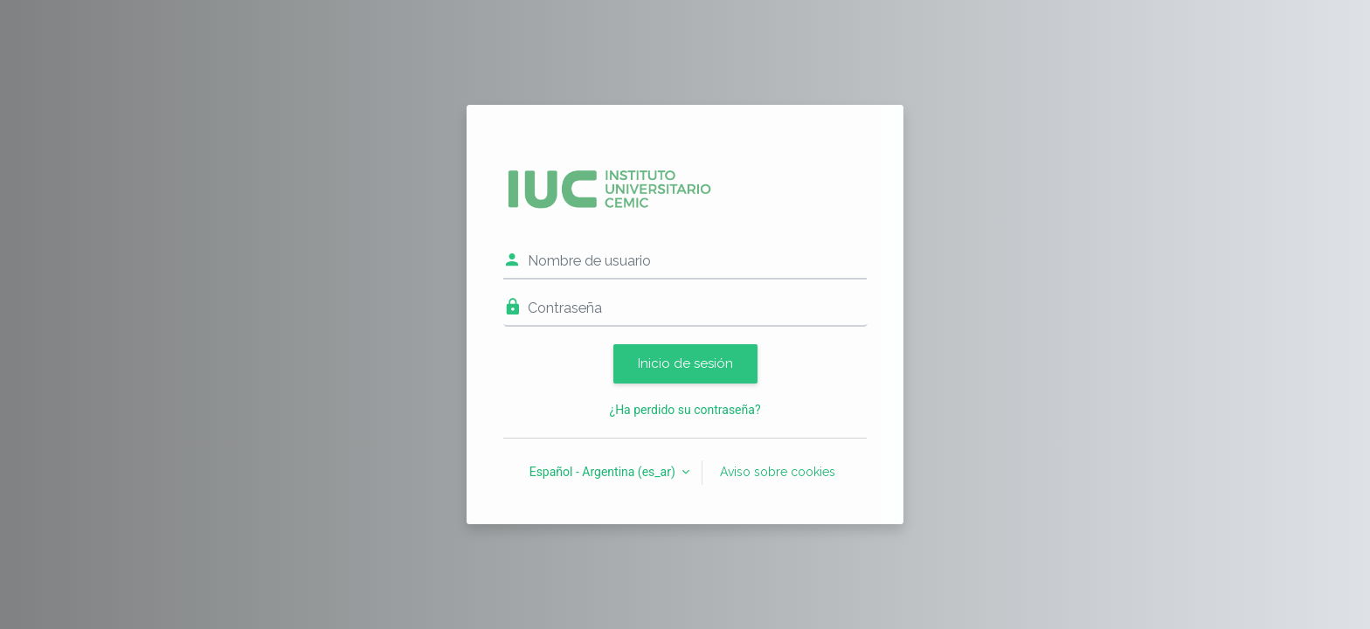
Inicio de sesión (685, 363)
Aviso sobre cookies (777, 472)
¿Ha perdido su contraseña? (685, 410)
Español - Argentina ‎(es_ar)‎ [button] (604, 472)
